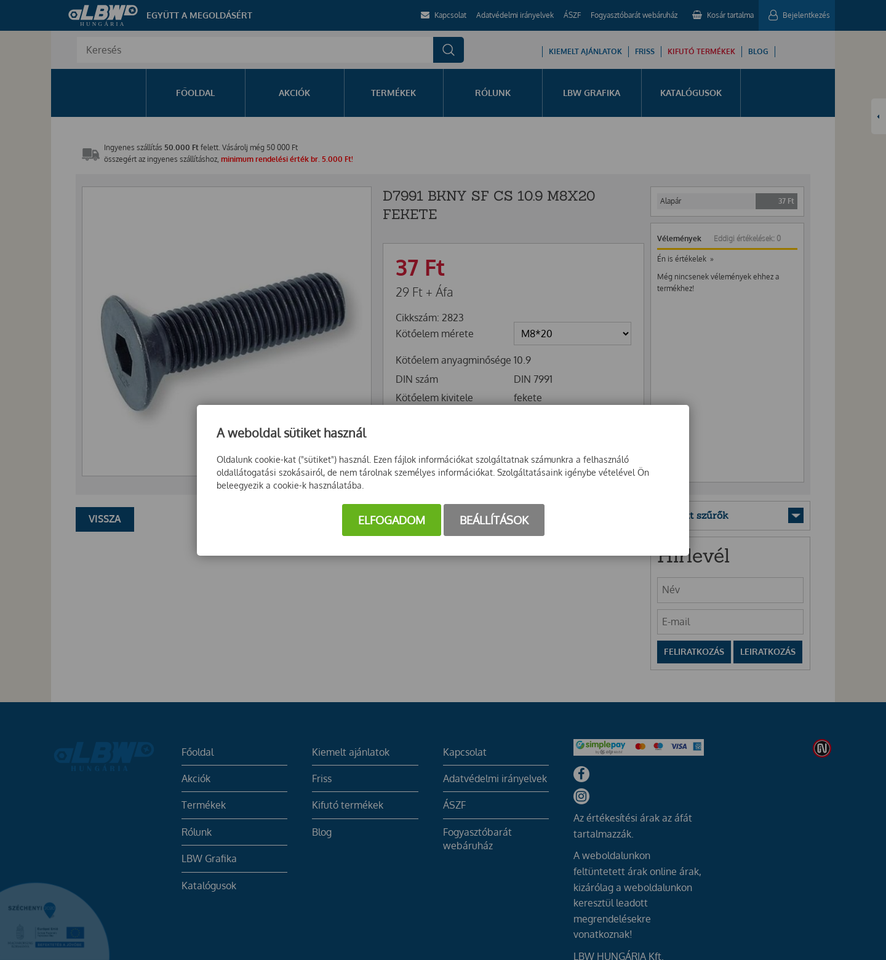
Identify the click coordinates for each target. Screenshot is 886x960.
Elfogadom (391, 520)
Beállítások (494, 520)
